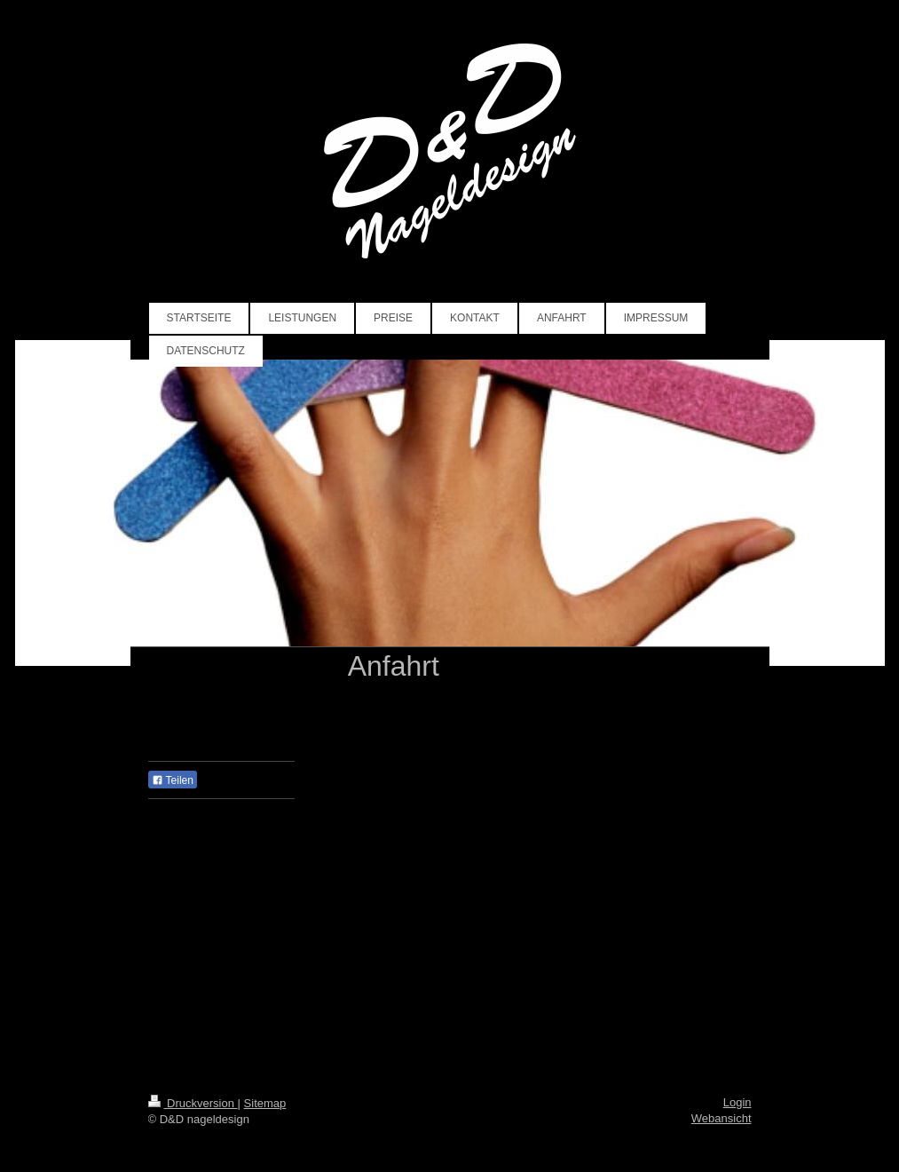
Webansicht (721, 1118)
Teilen (172, 780)
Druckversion (193, 1103)
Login (737, 1102)
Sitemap (265, 1103)
